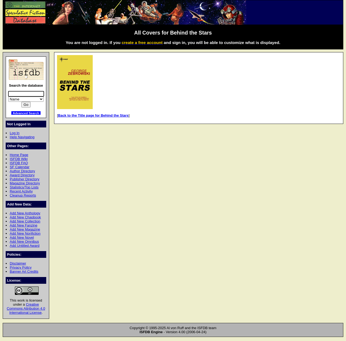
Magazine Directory (25, 183)
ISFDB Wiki (19, 159)
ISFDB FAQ (19, 163)
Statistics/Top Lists (24, 187)
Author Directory (22, 171)
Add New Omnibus (24, 241)
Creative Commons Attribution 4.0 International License (26, 308)
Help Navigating (22, 137)
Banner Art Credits (24, 271)
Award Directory (22, 175)
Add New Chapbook (25, 217)
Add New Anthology (25, 213)
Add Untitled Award (24, 246)
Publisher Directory (24, 179)
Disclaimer (18, 263)
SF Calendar (19, 167)
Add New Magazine (25, 229)
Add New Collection (25, 221)
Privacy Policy (21, 267)
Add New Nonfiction (25, 233)
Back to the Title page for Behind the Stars (93, 115)
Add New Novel (22, 237)
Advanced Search (26, 113)
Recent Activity (21, 191)
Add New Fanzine (23, 225)
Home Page (19, 155)
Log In (14, 133)
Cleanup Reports (23, 195)
